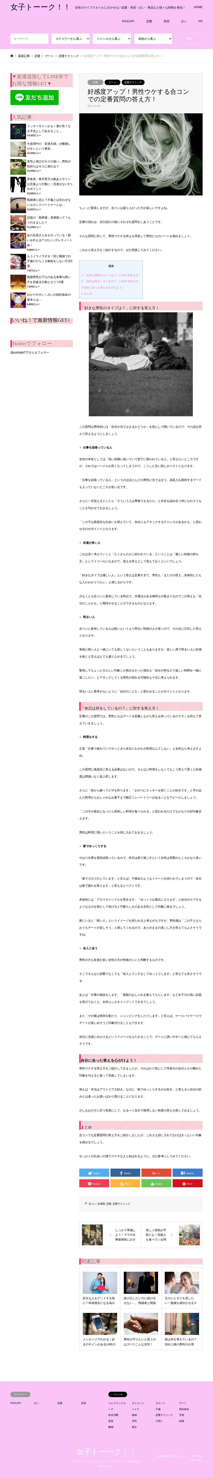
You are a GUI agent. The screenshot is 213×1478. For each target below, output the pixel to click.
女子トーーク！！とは (84, 1461)
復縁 (134, 1415)
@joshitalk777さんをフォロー (29, 352)
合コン (92, 1203)
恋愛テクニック (133, 82)
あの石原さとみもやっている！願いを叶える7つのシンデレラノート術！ (49, 240)
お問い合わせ (105, 1466)
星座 (110, 1421)
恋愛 (149, 21)
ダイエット (138, 1403)
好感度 (101, 1203)
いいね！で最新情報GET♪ (41, 320)
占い (184, 21)
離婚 (110, 1427)
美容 (167, 21)
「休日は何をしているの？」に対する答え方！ (111, 281)
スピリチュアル (117, 1403)
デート (112, 82)
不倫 (158, 1409)
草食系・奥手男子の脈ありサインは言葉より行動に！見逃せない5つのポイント (49, 184)
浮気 (134, 1421)
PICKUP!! (128, 21)
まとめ (87, 293)
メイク (135, 1409)
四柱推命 (184, 1409)
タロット (161, 1403)
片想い (159, 1421)
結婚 (181, 1421)
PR (201, 21)
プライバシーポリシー (112, 1461)
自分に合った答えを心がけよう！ (103, 287)
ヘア (110, 1409)
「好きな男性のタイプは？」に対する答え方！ (111, 275)
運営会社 (133, 1461)
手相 (181, 1415)
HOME (198, 7)
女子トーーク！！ (106, 1452)
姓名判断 (113, 1415)
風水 (134, 1427)
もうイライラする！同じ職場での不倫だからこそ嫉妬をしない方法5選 (49, 261)
